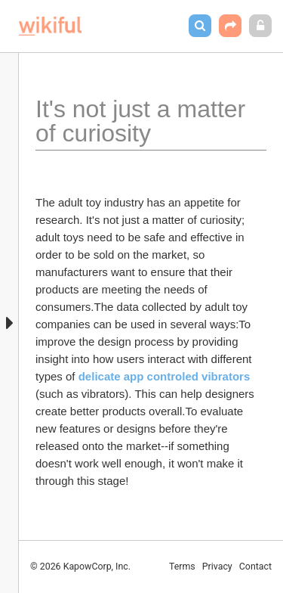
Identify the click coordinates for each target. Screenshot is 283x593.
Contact (255, 566)
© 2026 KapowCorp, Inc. (80, 566)
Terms (182, 566)
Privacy (217, 566)
